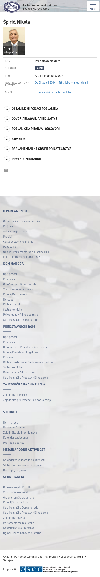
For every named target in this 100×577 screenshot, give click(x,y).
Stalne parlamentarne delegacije (23, 465)
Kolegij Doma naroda (16, 294)
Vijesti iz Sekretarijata (16, 492)
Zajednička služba (14, 517)
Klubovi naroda (12, 304)
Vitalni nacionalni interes (18, 289)
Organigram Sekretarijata (18, 497)
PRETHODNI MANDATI (23, 159)
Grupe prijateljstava (15, 470)
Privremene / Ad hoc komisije (20, 314)
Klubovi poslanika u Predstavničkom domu (28, 362)
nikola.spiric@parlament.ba (53, 92)
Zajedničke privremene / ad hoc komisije (27, 400)
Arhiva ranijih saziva (15, 231)
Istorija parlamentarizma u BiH (21, 256)
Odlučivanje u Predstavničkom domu (25, 347)
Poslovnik (9, 279)
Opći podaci (10, 274)
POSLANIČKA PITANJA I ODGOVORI (32, 129)
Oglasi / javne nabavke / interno (22, 533)
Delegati (8, 299)
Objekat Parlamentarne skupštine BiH (26, 251)
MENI (93, 6)
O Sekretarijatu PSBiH (16, 487)
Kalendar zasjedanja (15, 437)
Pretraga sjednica (13, 442)
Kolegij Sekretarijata (15, 502)
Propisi (7, 236)
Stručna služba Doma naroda (20, 319)
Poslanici (8, 357)
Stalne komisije (12, 309)
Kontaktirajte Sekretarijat (18, 527)
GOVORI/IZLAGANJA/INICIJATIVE (30, 119)
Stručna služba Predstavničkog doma (25, 377)
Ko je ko (8, 226)
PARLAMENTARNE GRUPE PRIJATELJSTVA (37, 149)
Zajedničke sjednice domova (20, 432)
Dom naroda (10, 422)
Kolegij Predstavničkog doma (20, 352)
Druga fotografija (10, 50)
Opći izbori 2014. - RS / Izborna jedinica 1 (61, 82)
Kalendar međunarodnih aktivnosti (24, 460)
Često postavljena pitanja (18, 241)
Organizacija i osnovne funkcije (21, 221)
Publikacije (9, 246)
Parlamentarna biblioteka (18, 523)
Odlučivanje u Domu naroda (19, 284)
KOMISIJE (15, 139)
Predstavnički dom (14, 427)
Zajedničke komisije (15, 394)
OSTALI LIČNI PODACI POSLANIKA (31, 109)
